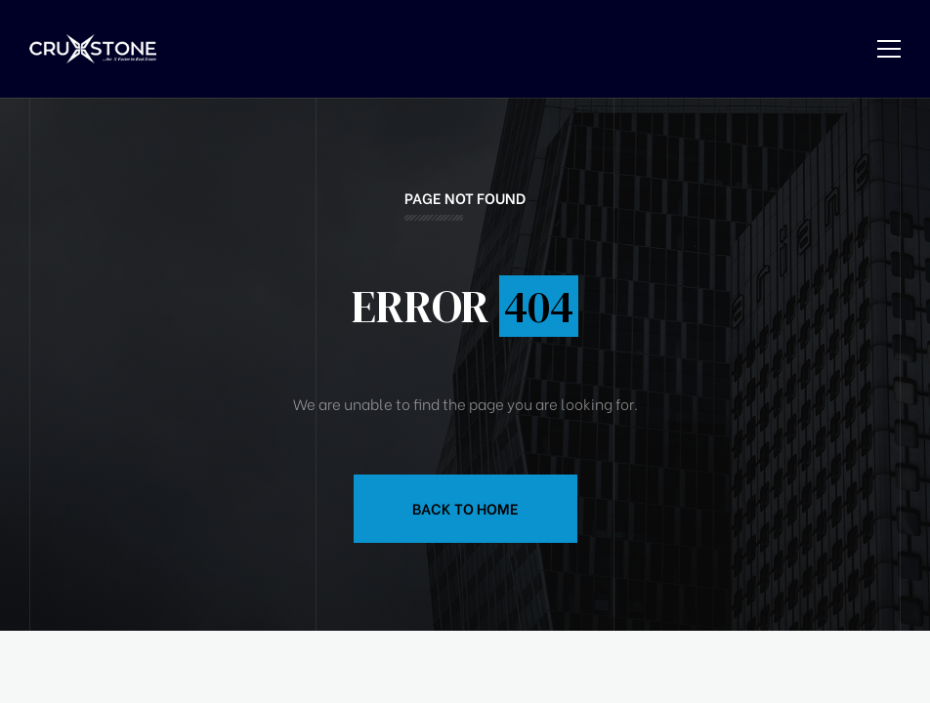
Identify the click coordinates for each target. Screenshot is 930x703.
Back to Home (465, 507)
